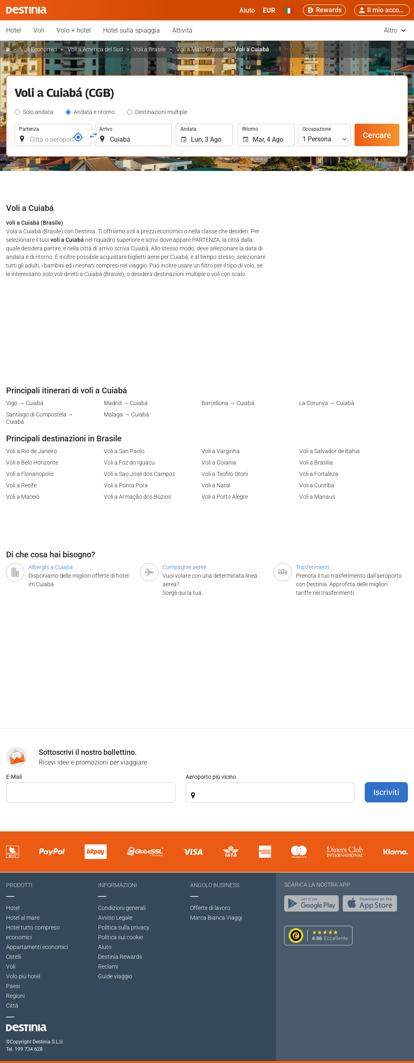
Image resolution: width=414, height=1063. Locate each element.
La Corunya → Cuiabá (326, 403)
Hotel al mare (22, 917)
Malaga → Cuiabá (126, 414)
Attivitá (182, 30)
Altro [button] (395, 30)
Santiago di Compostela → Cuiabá (39, 418)
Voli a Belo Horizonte (32, 462)
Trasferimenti (312, 567)
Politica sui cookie (120, 937)
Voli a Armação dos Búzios (137, 496)
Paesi (13, 986)
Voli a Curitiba (316, 485)
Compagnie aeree (184, 567)
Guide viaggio (115, 976)
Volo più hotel (23, 976)
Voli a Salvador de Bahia (329, 451)
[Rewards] (324, 10)
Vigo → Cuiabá (25, 403)
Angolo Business (214, 885)
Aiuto (105, 947)
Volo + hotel (74, 30)
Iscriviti (386, 792)
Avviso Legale (115, 917)
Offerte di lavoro (210, 908)
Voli (38, 30)
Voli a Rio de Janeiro (31, 451)
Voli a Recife (21, 485)
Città (12, 1005)
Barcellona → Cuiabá (228, 403)
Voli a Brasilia (316, 462)
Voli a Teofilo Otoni (225, 474)
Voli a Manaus (317, 496)
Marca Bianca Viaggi (216, 917)
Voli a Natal (216, 485)
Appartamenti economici (37, 947)
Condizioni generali (122, 908)
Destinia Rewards (120, 956)
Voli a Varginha (221, 451)
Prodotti (19, 885)
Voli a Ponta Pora (126, 485)
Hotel (13, 30)
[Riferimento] (78, 137)
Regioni (15, 996)
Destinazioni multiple (161, 112)
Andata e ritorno (94, 112)
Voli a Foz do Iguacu (129, 462)
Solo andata (38, 112)
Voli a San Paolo (124, 451)
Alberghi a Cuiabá (50, 567)
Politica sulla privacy (123, 927)
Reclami (108, 966)
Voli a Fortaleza (318, 474)
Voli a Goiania (219, 462)
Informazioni (117, 885)
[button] (269, 10)
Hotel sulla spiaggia (131, 30)
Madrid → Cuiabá (126, 403)
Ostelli (13, 956)
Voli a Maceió (22, 496)
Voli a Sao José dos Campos (139, 474)
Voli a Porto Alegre (225, 496)
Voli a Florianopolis (30, 474)
